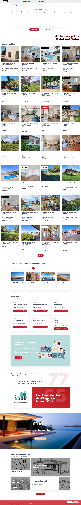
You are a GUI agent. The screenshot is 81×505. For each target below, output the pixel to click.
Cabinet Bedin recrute (26, 1)
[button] (33, 25)
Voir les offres (18, 357)
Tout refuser (76, 502)
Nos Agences (12, 1)
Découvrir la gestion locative (20, 326)
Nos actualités (41, 1)
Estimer (45, 8)
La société (18, 1)
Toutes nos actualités (40, 494)
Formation (34, 1)
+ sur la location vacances (40, 326)
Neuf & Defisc (57, 5)
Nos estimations (32, 5)
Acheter (35, 8)
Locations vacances (65, 5)
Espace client (63, 1)
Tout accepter (69, 502)
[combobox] (48, 25)
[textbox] (22, 267)
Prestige (5, 1)
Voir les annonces (34, 29)
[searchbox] (41, 25)
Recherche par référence (48, 29)
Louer (40, 8)
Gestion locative (41, 5)
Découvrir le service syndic (40, 310)
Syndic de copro (49, 5)
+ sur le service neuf (20, 310)
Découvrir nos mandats (61, 310)
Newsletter (71, 1)
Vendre (25, 5)
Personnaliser (73, 503)
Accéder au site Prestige (40, 439)
